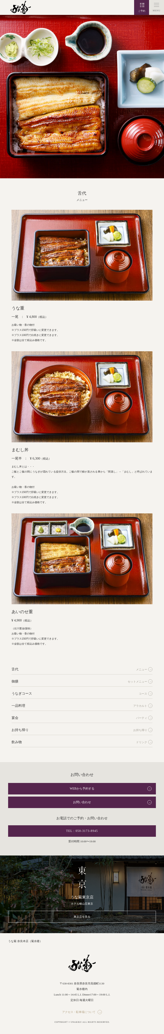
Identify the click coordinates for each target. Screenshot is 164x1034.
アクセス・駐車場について (78, 1012)
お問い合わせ (82, 802)
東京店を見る (82, 916)
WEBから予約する (82, 788)
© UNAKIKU (75, 1022)
